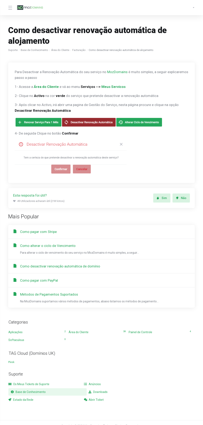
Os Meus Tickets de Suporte (28, 385)
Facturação (79, 50)
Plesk (11, 363)
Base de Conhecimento (34, 50)
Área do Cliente (60, 50)
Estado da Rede (81, 393)
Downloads (17, 393)
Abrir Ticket (138, 393)
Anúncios (77, 385)
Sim (162, 198)
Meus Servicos (113, 87)
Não (181, 198)
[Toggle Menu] (10, 7)
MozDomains (117, 72)
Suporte (13, 50)
